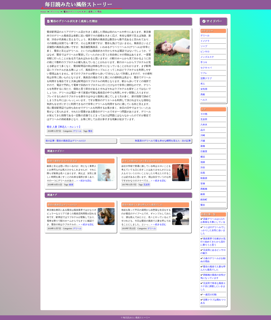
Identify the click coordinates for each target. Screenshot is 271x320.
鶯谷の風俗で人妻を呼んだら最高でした (142, 204)
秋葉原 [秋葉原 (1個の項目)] (203, 178)
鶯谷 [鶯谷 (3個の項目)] (202, 205)
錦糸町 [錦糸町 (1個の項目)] (203, 199)
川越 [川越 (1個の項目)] (202, 140)
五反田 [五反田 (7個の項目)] (203, 119)
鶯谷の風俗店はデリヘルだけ (62, 204)
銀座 (71, 184)
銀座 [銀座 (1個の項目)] (202, 194)
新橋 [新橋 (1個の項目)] (202, 146)
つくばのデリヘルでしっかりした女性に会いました (213, 230)
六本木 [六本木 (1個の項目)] (203, 124)
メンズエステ (207, 57)
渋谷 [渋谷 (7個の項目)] (202, 167)
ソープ (203, 46)
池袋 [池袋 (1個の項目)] (202, 162)
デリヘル (77, 131)
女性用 (203, 89)
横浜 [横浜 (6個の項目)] (202, 156)
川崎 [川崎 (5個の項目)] (202, 135)
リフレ (203, 73)
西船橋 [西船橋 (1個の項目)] (203, 189)
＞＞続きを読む (84, 180)
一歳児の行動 (210, 294)
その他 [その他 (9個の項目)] (203, 114)
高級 (202, 94)
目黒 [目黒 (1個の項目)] (202, 172)
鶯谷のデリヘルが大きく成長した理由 (73, 21)
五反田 (146, 184)
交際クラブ (206, 78)
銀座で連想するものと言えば (62, 161)
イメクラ (204, 41)
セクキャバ (206, 67)
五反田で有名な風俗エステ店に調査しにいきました (213, 286)
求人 (202, 83)
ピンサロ (204, 51)
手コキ (203, 62)
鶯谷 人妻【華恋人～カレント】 (64, 127)
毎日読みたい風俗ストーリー (78, 4)
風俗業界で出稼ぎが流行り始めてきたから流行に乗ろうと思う (213, 241)
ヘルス (203, 99)
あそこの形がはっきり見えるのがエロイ (142, 161)
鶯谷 (90, 131)
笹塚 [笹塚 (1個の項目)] (202, 183)
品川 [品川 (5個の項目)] (202, 130)
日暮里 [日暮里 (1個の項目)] (203, 151)
